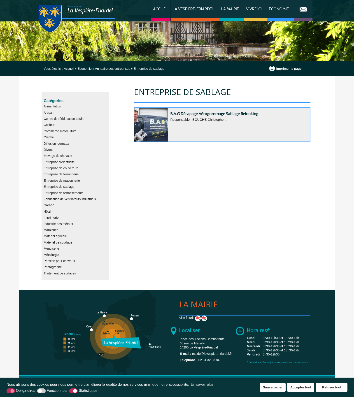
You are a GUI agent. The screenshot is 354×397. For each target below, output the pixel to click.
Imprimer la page (288, 68)
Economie (279, 9)
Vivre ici (254, 9)
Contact (303, 10)
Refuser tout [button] (331, 387)
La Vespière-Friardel (193, 9)
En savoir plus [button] (202, 384)
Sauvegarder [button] (272, 387)
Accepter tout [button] (300, 387)
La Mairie (230, 9)
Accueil (160, 9)
